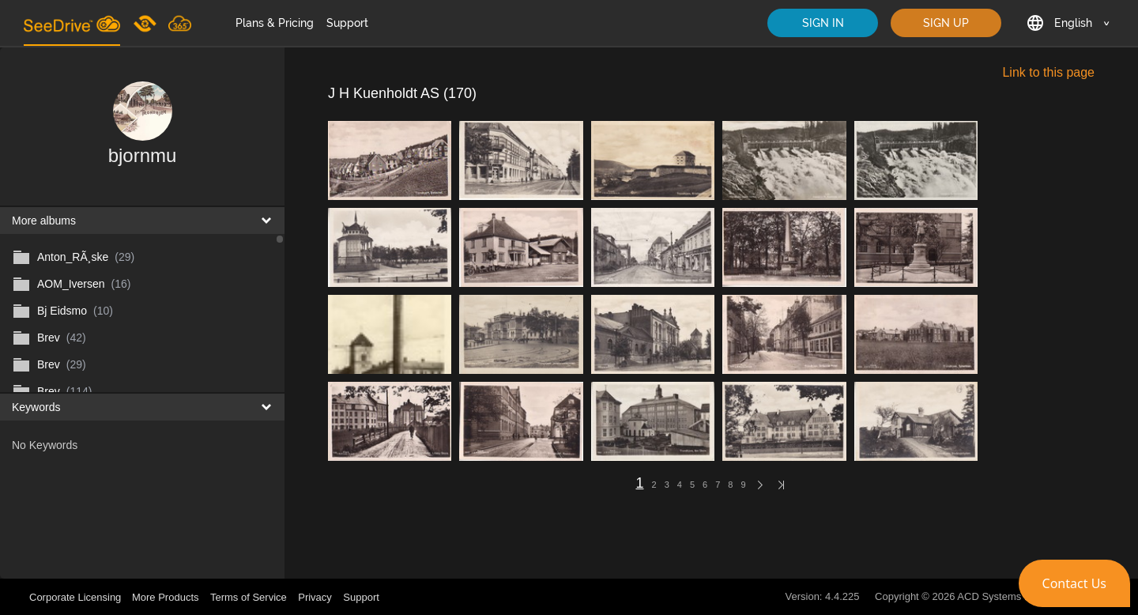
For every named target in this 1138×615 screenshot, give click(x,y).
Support (347, 23)
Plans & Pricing (275, 23)
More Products (165, 597)
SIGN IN (823, 23)
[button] (1074, 583)
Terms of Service (248, 597)
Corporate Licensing (76, 597)
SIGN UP (946, 23)
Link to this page (1048, 72)
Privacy (315, 597)
